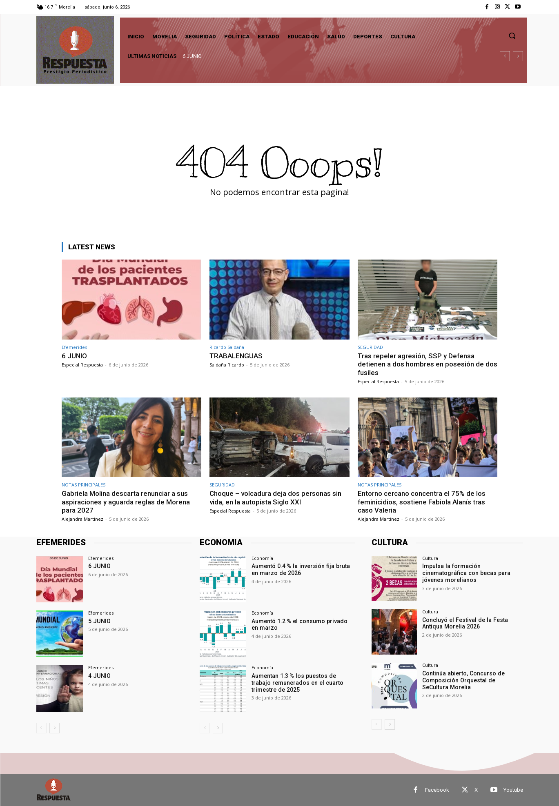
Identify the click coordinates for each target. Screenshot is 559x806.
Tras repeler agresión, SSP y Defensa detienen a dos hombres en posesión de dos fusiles (427, 364)
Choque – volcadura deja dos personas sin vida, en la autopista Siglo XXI (275, 497)
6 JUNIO (192, 56)
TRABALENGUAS (236, 356)
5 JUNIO (99, 621)
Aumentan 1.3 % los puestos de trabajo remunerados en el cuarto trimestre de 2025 (303, 683)
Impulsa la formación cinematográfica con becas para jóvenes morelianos (465, 573)
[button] (512, 35)
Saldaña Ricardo (226, 365)
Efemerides (74, 347)
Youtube (513, 790)
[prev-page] (41, 728)
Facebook (437, 790)
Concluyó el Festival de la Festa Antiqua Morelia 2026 (464, 623)
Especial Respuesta (82, 365)
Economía (262, 558)
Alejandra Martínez (82, 519)
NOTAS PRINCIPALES (83, 484)
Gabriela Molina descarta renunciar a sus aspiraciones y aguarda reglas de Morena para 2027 (126, 501)
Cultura (430, 558)
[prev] (505, 56)
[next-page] (54, 728)
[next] (518, 56)
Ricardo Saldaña (226, 347)
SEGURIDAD (370, 347)
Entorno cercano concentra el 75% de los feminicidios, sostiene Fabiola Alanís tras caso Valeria (422, 501)
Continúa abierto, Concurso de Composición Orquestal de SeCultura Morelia (472, 680)
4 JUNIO (99, 676)
